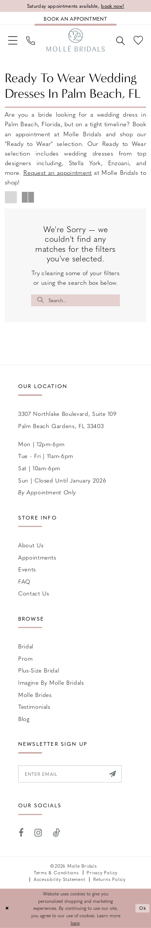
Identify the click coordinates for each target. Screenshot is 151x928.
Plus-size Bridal (38, 670)
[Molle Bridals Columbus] (75, 39)
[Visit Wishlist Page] (138, 40)
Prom (25, 658)
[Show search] (120, 40)
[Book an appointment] (75, 18)
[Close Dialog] (6, 908)
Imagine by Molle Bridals (51, 682)
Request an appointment (57, 172)
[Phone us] (30, 40)
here (75, 922)
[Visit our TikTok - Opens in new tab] (57, 832)
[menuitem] (13, 40)
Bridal (25, 646)
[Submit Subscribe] (113, 773)
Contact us (33, 593)
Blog (24, 718)
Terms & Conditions (56, 872)
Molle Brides (35, 694)
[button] (13, 40)
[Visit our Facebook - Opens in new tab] (21, 832)
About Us (30, 545)
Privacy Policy (102, 872)
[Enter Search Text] (75, 300)
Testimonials (34, 706)
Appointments (37, 557)
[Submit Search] (40, 300)
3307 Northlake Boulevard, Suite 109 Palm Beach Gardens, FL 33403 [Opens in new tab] (67, 419)
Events (27, 569)
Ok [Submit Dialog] (143, 908)
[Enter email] (70, 773)
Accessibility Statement (59, 879)
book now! (112, 5)
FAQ (24, 581)
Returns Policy (109, 879)
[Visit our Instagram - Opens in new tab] (38, 832)
